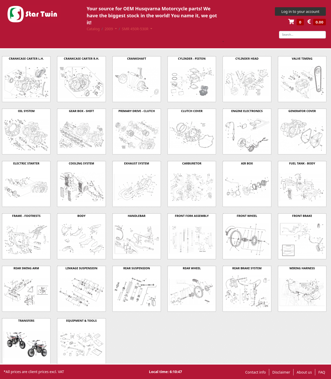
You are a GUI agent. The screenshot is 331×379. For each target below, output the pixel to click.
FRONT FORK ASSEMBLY (192, 216)
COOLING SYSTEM (81, 163)
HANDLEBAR (137, 216)
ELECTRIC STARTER (26, 163)
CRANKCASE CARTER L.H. (26, 58)
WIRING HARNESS (302, 268)
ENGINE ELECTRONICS (247, 111)
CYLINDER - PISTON (192, 58)
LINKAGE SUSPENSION (81, 268)
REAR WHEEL (192, 268)
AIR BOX (247, 163)
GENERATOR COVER (302, 111)
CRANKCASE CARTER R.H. (81, 58)
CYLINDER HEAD (246, 58)
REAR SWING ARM (26, 268)
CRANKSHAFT (136, 58)
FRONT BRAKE (302, 216)
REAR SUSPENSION (136, 268)
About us (304, 372)
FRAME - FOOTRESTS (26, 216)
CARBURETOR (191, 163)
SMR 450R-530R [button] (135, 28)
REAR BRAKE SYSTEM (246, 268)
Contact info (255, 372)
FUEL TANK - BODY (302, 163)
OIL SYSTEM (26, 111)
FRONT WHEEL (247, 216)
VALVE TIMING (302, 58)
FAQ (321, 372)
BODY (81, 216)
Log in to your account (300, 11)
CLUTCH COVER (191, 111)
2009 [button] (109, 28)
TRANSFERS (26, 320)
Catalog (93, 28)
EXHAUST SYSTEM (136, 163)
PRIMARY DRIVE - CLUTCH (136, 111)
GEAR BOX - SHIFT (81, 111)
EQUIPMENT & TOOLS (81, 320)
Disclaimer (281, 372)
